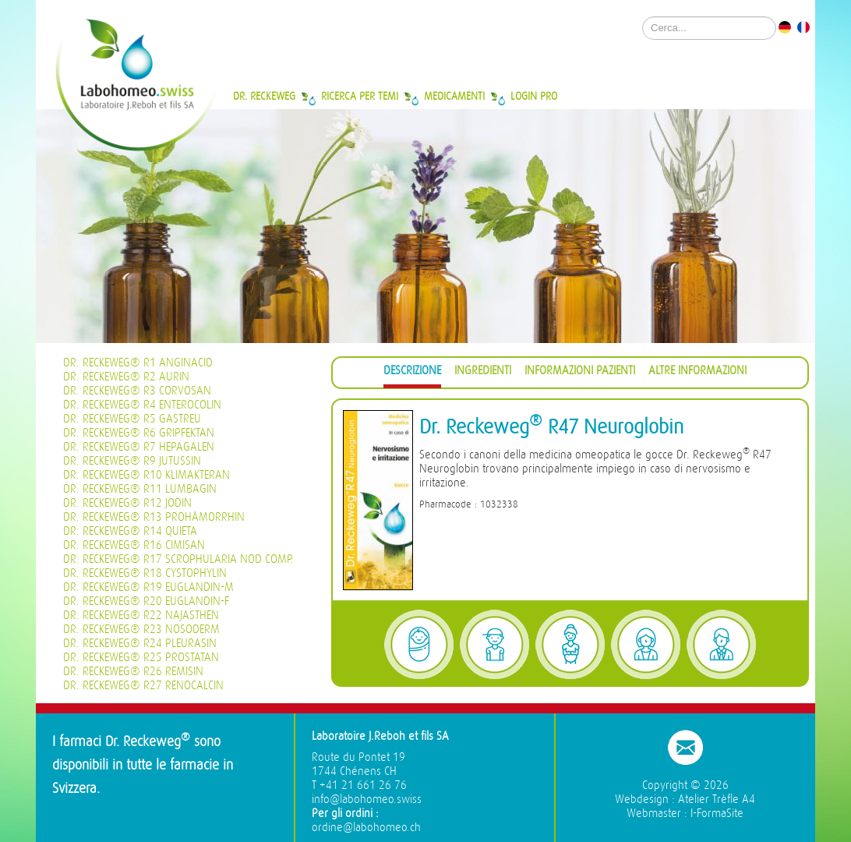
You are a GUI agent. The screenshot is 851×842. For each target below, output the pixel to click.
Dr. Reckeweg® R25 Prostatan (141, 657)
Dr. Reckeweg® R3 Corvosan (137, 391)
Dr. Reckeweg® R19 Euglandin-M (148, 587)
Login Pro (533, 96)
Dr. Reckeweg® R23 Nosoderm (141, 629)
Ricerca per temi (359, 96)
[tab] (412, 373)
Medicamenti (454, 96)
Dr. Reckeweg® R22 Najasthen (141, 615)
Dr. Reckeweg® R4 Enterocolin (142, 405)
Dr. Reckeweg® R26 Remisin (133, 671)
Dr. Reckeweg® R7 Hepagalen (138, 447)
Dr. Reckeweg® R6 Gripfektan (138, 433)
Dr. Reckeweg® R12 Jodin (127, 503)
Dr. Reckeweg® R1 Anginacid (138, 363)
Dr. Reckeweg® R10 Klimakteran (146, 475)
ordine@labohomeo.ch (366, 827)
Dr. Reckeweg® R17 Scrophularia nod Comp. (178, 559)
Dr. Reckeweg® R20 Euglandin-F (146, 601)
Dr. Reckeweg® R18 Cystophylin (145, 573)
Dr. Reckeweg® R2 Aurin (126, 377)
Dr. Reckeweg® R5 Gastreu (132, 419)
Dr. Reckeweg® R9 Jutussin (132, 461)
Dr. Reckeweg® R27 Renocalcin (143, 685)
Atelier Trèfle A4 (716, 799)
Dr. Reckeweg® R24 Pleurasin (140, 643)
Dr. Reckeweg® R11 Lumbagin (140, 489)
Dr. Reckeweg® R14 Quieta (130, 531)
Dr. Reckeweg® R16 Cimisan (134, 545)
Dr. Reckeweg (264, 96)
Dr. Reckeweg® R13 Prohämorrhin (154, 517)
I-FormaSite (716, 813)
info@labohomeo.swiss (367, 799)
